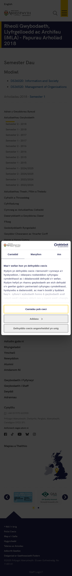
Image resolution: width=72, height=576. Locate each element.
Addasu (36, 318)
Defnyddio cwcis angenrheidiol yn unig (36, 328)
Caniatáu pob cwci (36, 309)
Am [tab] (59, 254)
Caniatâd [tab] (13, 254)
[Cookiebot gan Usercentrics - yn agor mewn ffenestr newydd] (54, 245)
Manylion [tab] (36, 254)
